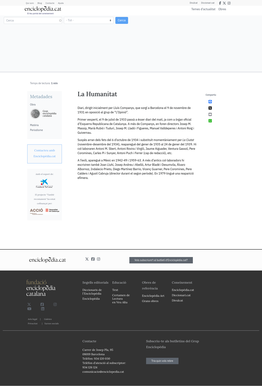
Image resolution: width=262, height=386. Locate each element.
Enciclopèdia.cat (183, 290)
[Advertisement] (196, 43)
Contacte (49, 3)
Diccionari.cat (208, 3)
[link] (44, 153)
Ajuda (61, 3)
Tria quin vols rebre (162, 361)
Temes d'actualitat (203, 9)
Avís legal (32, 319)
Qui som (30, 3)
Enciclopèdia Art (153, 295)
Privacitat (32, 323)
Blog (39, 3)
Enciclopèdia (91, 298)
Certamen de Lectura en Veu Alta (121, 298)
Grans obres (150, 301)
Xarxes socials (51, 323)
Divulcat (194, 3)
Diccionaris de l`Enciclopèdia (92, 291)
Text (115, 290)
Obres (222, 9)
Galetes (48, 319)
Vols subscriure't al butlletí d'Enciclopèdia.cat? (161, 260)
